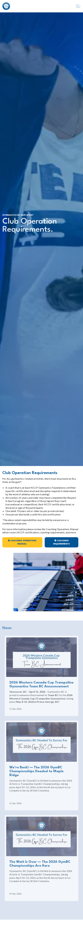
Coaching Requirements (61, 542)
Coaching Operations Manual (22, 542)
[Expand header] (78, 6)
